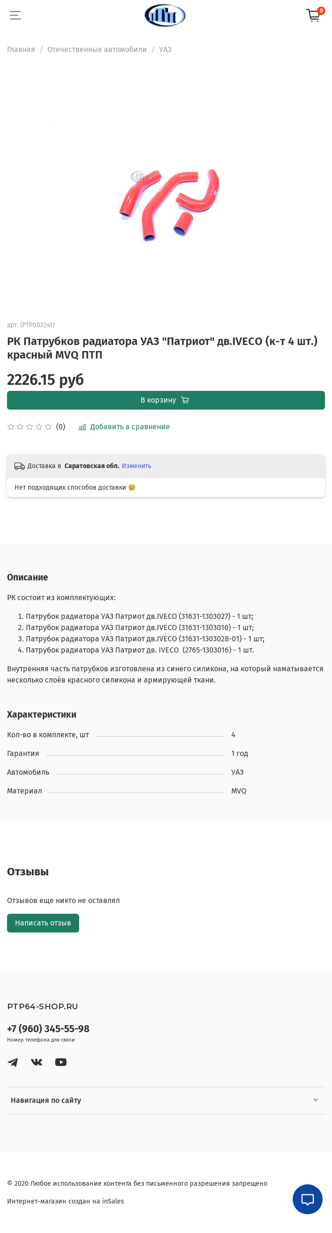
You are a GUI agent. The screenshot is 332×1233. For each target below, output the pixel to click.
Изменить (136, 466)
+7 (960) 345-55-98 (48, 1029)
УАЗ (165, 49)
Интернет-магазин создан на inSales (65, 1201)
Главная (21, 49)
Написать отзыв (43, 922)
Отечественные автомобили (97, 49)
